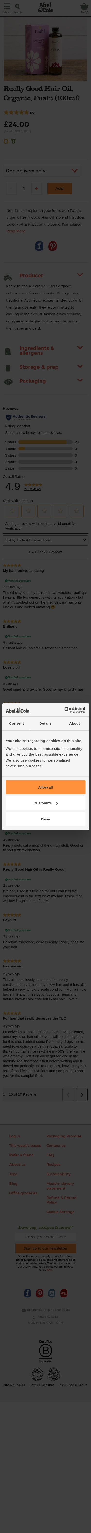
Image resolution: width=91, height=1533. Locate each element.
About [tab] (74, 723)
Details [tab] (46, 723)
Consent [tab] (16, 723)
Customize (45, 803)
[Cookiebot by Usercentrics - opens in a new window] (64, 710)
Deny (45, 819)
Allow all (45, 787)
